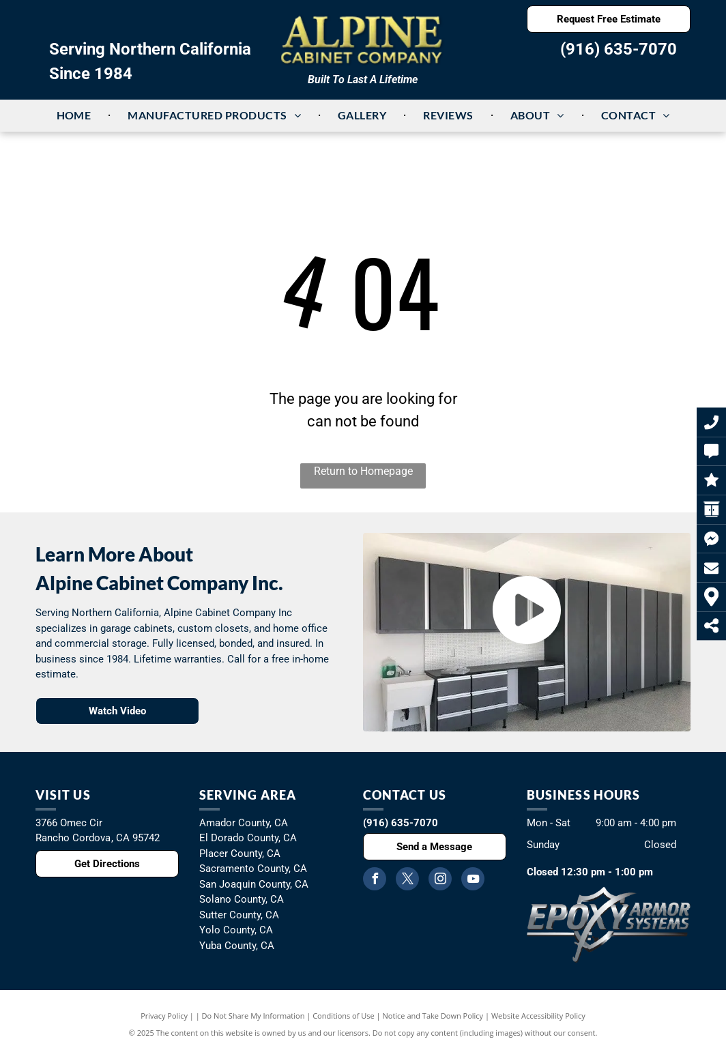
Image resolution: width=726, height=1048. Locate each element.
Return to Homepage (363, 471)
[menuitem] (75, 115)
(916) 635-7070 (618, 49)
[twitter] (407, 880)
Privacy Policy (164, 1015)
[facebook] (374, 880)
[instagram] (440, 880)
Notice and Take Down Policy (433, 1015)
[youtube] (472, 880)
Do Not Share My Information (253, 1015)
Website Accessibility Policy (538, 1015)
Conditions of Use (344, 1015)
